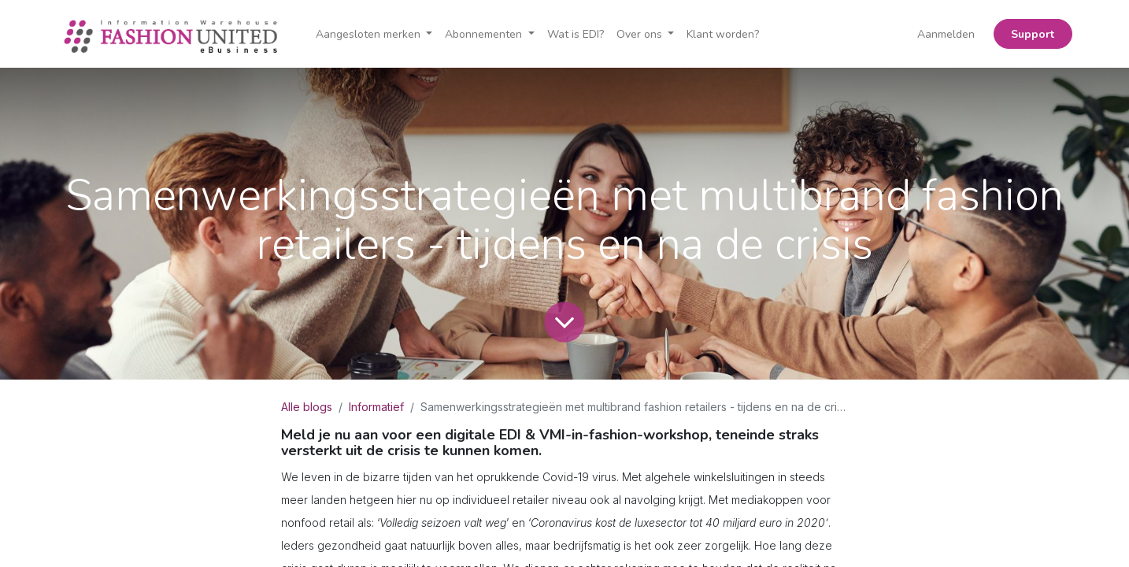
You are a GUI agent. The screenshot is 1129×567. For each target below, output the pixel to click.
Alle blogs (306, 406)
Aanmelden (946, 34)
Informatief (376, 406)
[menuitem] (575, 34)
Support (1032, 34)
